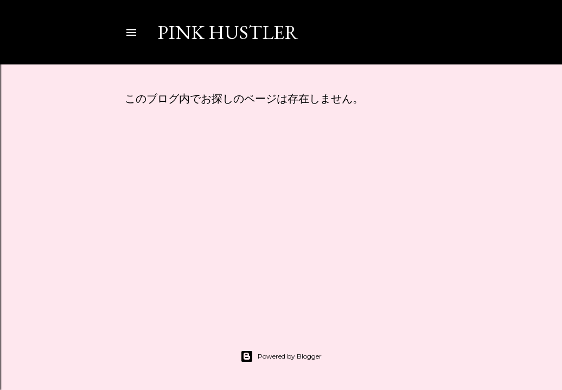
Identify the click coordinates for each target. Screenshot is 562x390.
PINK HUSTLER (227, 32)
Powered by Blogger (281, 356)
